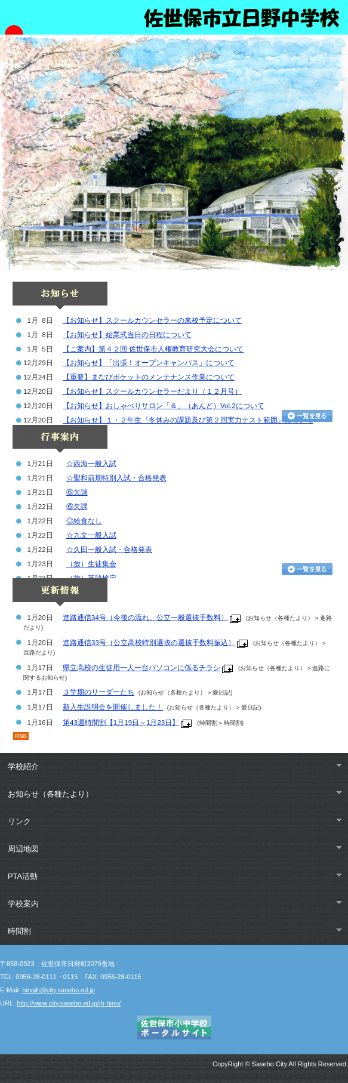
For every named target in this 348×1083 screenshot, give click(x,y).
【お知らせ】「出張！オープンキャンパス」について (149, 362)
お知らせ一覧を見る (307, 416)
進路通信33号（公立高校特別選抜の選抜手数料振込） (149, 642)
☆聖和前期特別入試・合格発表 (116, 478)
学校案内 (23, 903)
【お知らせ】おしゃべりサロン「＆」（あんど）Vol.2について (163, 405)
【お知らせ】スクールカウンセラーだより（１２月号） (152, 391)
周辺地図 (23, 848)
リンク (19, 821)
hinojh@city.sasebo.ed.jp (58, 989)
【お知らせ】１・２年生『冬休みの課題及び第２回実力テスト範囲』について (188, 420)
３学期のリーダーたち (98, 692)
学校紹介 (23, 766)
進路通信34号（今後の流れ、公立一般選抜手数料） (145, 617)
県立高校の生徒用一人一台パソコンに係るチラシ (141, 667)
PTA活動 (23, 876)
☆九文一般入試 (91, 535)
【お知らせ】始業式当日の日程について (127, 334)
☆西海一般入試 (91, 463)
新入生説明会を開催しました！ (113, 707)
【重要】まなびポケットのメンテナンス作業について (149, 377)
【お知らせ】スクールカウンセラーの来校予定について (152, 320)
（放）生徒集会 (91, 563)
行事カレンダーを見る (307, 569)
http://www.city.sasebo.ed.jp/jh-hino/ (69, 1003)
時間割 (19, 931)
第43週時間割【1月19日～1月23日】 (121, 722)
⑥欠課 (77, 492)
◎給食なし (84, 520)
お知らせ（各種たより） (50, 793)
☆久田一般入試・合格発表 (109, 549)
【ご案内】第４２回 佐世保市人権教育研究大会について (153, 349)
